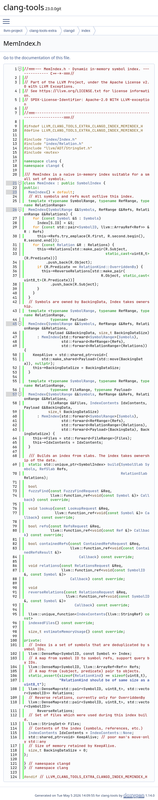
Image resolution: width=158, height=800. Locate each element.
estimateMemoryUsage (64, 631)
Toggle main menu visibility (7, 19)
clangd (69, 30)
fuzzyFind (38, 491)
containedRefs (54, 543)
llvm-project (13, 30)
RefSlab (47, 469)
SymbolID (87, 227)
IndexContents (104, 403)
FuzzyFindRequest (81, 491)
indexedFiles (41, 622)
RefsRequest (75, 526)
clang (51, 161)
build (112, 464)
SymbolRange (60, 209)
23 (11, 192)
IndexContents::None (111, 732)
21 (11, 183)
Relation (65, 244)
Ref (120, 530)
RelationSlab (134, 473)
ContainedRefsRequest (106, 543)
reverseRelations (46, 592)
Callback (87, 556)
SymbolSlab (132, 464)
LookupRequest (82, 508)
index (86, 30)
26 (11, 209)
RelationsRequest (92, 565)
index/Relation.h (63, 143)
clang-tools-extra (42, 30)
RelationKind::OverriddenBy (107, 266)
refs (44, 526)
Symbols (87, 209)
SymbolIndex (89, 183)
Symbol (63, 218)
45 (11, 323)
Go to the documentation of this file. (36, 57)
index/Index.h (60, 139)
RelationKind (87, 675)
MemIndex (46, 183)
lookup (46, 508)
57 (11, 394)
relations (49, 565)
